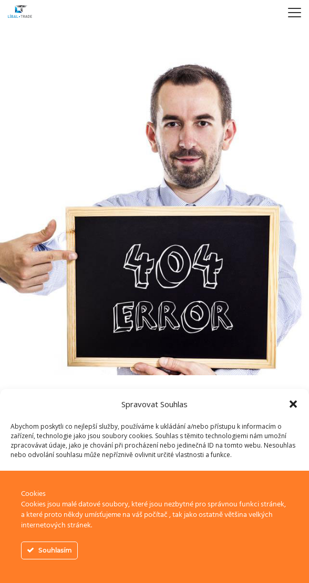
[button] (293, 404)
